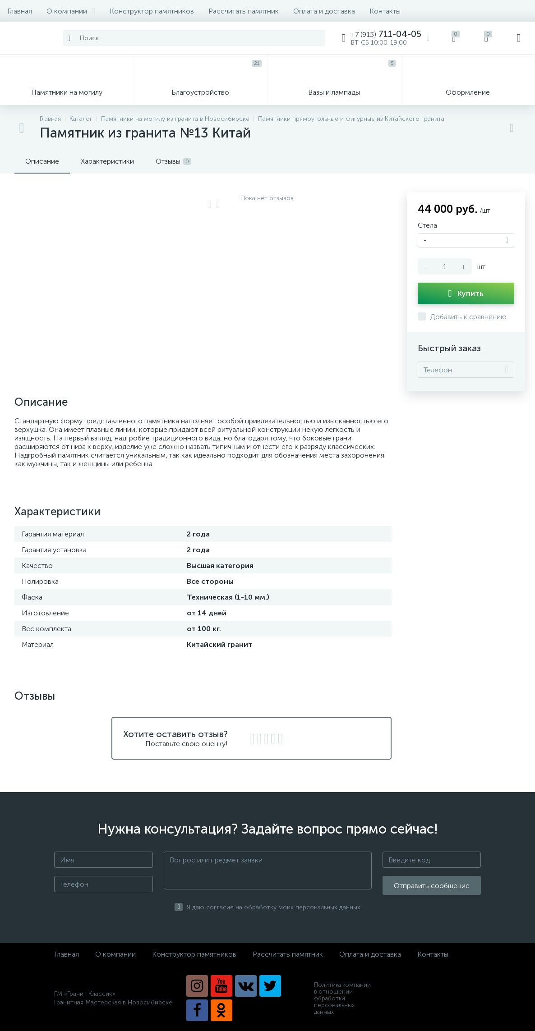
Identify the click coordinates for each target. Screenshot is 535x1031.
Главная (19, 11)
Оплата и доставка (324, 11)
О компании (70, 11)
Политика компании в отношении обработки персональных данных (342, 998)
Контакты (385, 11)
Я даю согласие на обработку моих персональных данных (273, 907)
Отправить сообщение (432, 885)
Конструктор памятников (152, 11)
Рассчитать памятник (243, 11)
